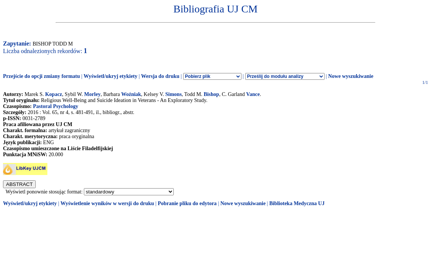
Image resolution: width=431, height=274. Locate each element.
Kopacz (53, 94)
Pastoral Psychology (55, 106)
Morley (92, 94)
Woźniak (131, 94)
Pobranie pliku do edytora (187, 203)
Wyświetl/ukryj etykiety (110, 76)
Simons (173, 94)
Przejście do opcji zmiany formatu (41, 76)
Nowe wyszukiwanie (350, 76)
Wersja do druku (160, 76)
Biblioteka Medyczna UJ (297, 203)
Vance (253, 94)
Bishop (211, 94)
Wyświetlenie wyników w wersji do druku (107, 203)
